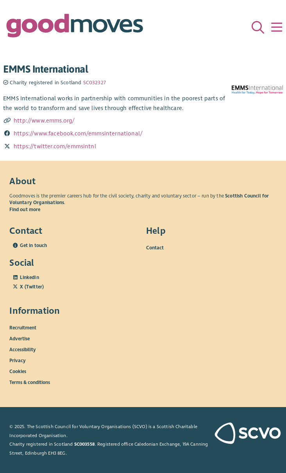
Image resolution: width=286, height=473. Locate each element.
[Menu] (276, 27)
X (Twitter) (32, 287)
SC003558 (84, 444)
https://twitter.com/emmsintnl (55, 146)
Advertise (19, 338)
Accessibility (22, 349)
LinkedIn (29, 277)
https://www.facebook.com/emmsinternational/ (78, 133)
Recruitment (22, 327)
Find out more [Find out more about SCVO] (24, 209)
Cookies (17, 371)
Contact (155, 248)
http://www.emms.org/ (44, 120)
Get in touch (33, 245)
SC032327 (94, 83)
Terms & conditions (29, 382)
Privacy (17, 360)
